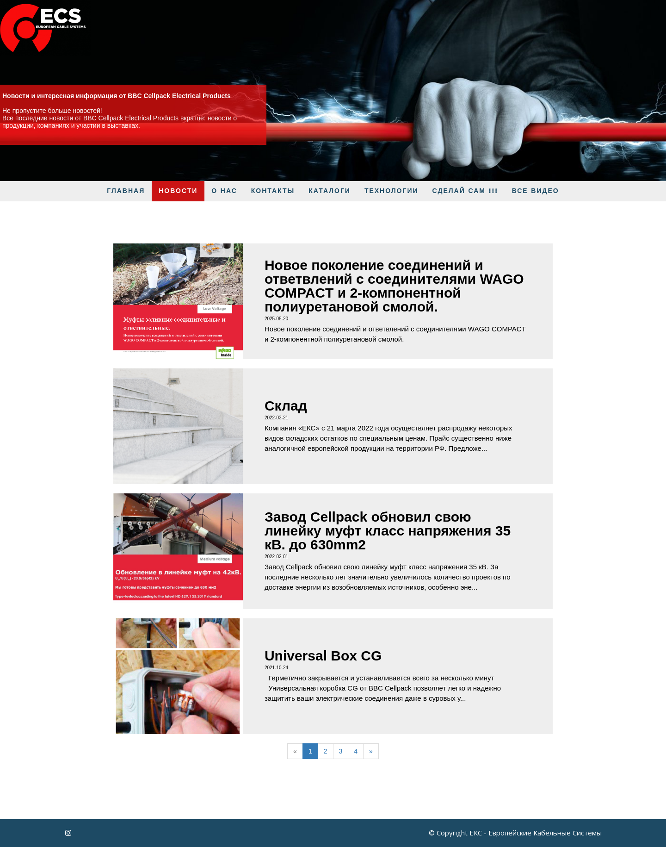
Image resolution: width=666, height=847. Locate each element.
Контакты (273, 191)
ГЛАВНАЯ (126, 191)
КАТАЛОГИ (329, 191)
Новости (178, 191)
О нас (224, 191)
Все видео (535, 191)
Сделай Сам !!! (465, 191)
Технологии (391, 191)
